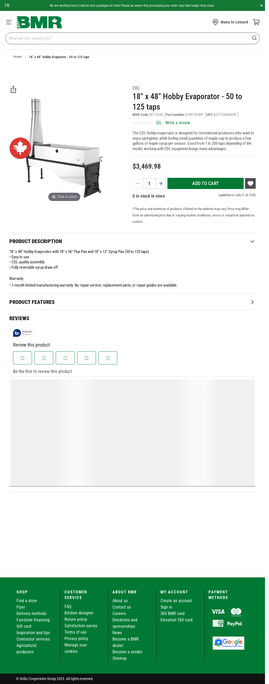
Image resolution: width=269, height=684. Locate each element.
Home (17, 57)
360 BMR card (172, 613)
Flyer (21, 607)
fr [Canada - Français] (7, 5)
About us (120, 600)
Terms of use (76, 632)
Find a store (27, 600)
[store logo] (39, 22)
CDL (136, 88)
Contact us (122, 607)
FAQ (68, 606)
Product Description (35, 241)
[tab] (132, 241)
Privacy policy (76, 638)
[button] (22, 358)
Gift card (24, 626)
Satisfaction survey (81, 625)
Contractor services (33, 639)
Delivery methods (31, 613)
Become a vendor (127, 651)
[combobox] (132, 38)
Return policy (76, 619)
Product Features (32, 302)
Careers (119, 613)
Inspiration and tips (33, 632)
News (117, 632)
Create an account (176, 600)
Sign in (166, 607)
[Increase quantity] (161, 183)
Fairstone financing (33, 619)
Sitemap (120, 658)
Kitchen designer (79, 612)
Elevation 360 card (176, 619)
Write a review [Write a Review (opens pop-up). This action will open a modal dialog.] (177, 123)
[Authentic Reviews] (23, 333)
